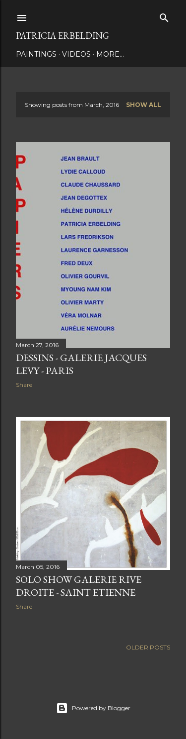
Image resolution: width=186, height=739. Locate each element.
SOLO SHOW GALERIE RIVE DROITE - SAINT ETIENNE (78, 586)
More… (110, 54)
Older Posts (148, 647)
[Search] (164, 15)
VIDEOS (76, 54)
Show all (143, 104)
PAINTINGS (36, 54)
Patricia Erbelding (62, 35)
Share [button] (24, 384)
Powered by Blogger (93, 708)
